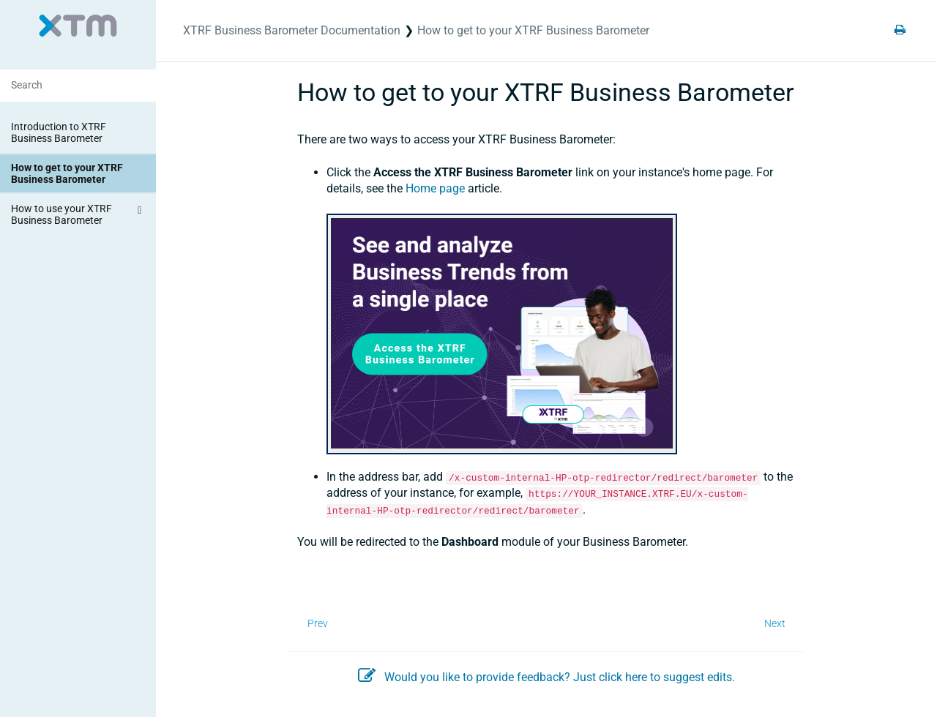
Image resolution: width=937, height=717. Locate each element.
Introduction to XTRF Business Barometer (58, 132)
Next (774, 623)
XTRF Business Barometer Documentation (291, 30)
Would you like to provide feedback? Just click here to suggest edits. (546, 677)
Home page (435, 188)
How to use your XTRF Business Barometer (78, 213)
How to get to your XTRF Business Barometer (67, 173)
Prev (317, 623)
